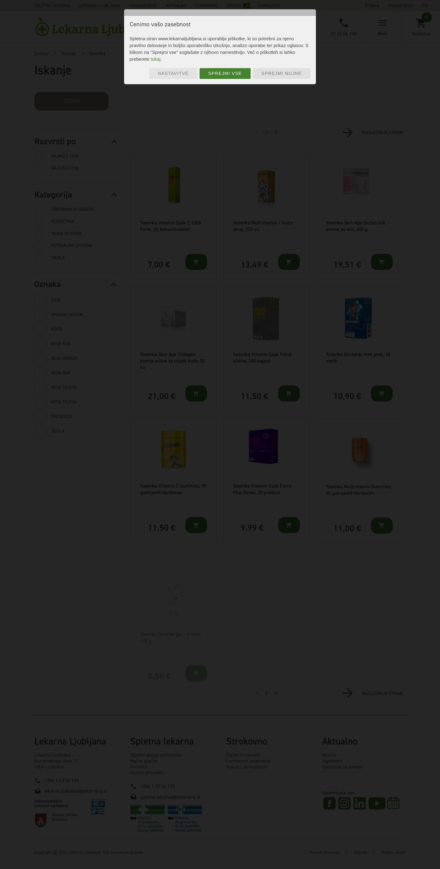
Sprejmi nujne (281, 73)
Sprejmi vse (225, 73)
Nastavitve (173, 73)
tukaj (156, 59)
